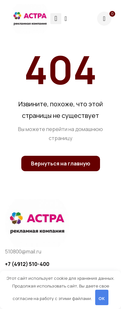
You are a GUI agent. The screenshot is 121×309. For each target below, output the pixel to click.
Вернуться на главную (60, 163)
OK (101, 298)
